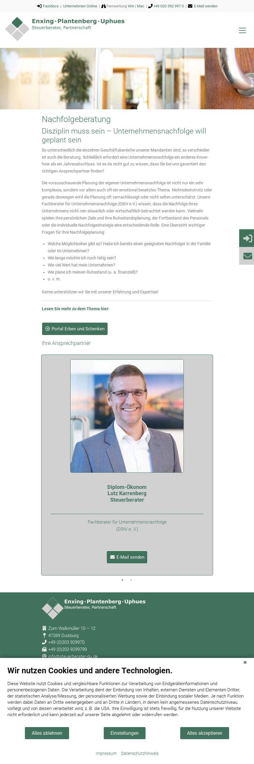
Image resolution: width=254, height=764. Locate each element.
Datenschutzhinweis (140, 753)
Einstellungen (125, 733)
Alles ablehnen (47, 733)
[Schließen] (245, 662)
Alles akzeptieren (204, 733)
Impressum (106, 753)
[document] (127, 696)
